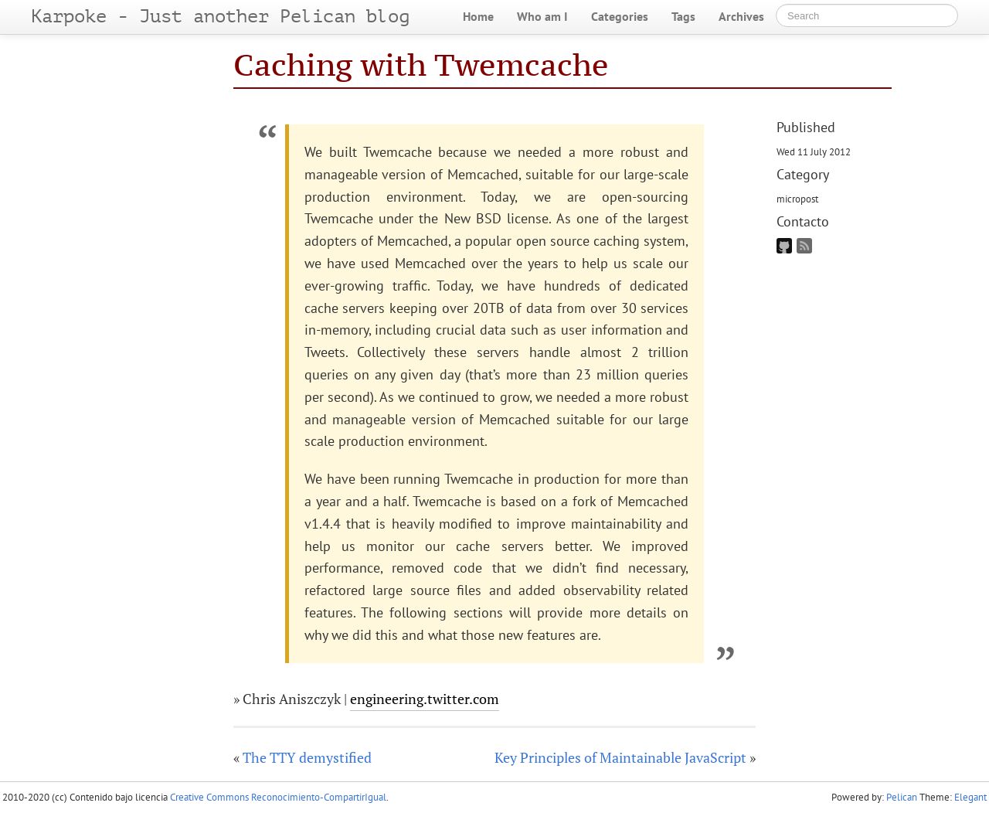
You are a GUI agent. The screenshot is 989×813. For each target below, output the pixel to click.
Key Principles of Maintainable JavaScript (620, 757)
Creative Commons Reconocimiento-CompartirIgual (278, 797)
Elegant (970, 797)
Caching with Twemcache (421, 64)
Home (478, 16)
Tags (683, 16)
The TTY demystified (307, 757)
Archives (741, 16)
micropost (797, 198)
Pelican (901, 797)
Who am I (542, 16)
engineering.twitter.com (424, 698)
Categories (619, 16)
